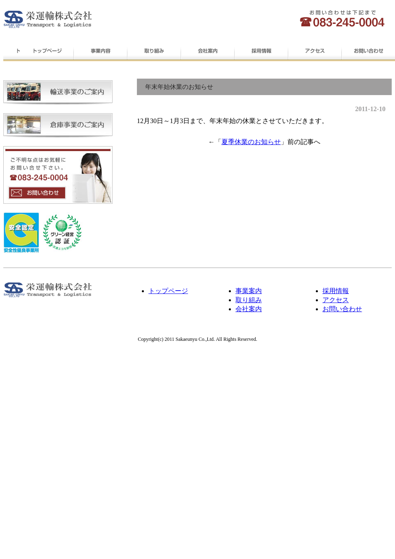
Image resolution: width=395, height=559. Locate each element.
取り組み (154, 51)
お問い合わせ (368, 51)
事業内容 (100, 51)
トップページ (46, 51)
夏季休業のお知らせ (251, 141)
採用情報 (261, 51)
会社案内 (207, 51)
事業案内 (248, 290)
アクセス (314, 51)
